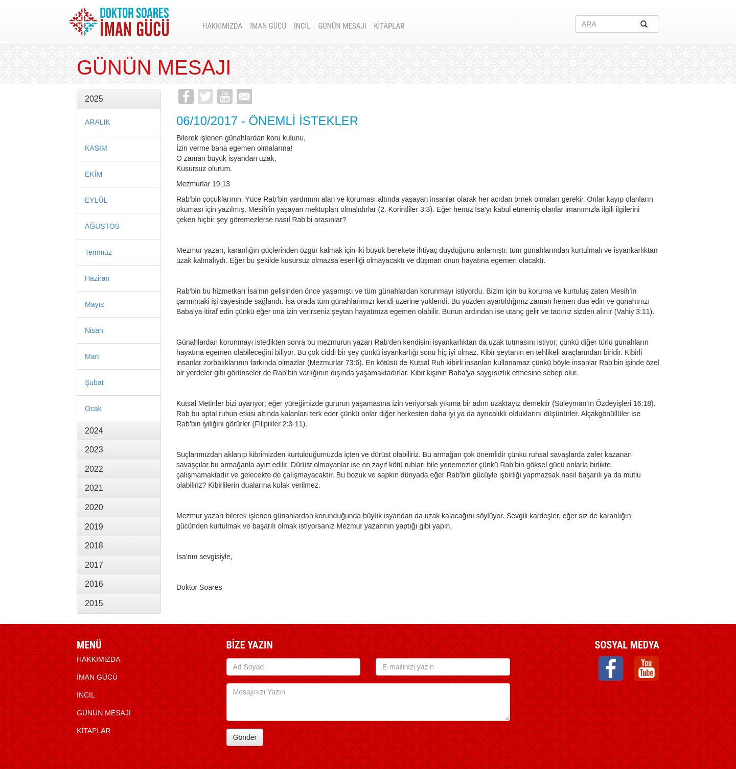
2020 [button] (94, 507)
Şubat (94, 382)
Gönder (245, 737)
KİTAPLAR (389, 26)
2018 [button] (94, 545)
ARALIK (97, 122)
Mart (92, 356)
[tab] (118, 99)
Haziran (97, 278)
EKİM (93, 174)
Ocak (93, 408)
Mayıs (94, 304)
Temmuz (98, 252)
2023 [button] (94, 449)
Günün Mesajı (342, 26)
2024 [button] (94, 430)
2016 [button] (94, 584)
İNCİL (302, 26)
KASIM (96, 148)
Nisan (94, 330)
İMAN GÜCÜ (268, 26)
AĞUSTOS (102, 226)
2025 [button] (94, 98)
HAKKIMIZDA (222, 26)
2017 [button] (94, 565)
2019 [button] (94, 526)
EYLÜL (96, 200)
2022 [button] (94, 469)
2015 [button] (94, 603)
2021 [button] (94, 488)
